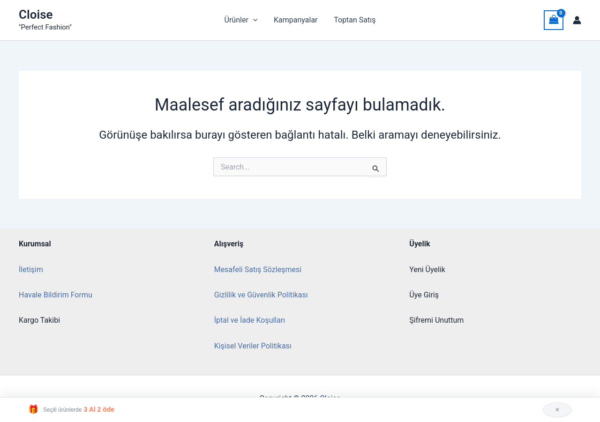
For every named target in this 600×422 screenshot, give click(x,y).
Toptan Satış (354, 19)
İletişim (31, 269)
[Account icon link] (577, 20)
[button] (254, 20)
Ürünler (242, 20)
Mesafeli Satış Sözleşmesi (257, 269)
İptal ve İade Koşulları (249, 320)
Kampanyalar (295, 19)
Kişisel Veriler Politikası (253, 345)
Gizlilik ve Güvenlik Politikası (261, 294)
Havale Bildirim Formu (55, 294)
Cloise (36, 14)
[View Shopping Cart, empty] (553, 20)
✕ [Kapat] (557, 410)
